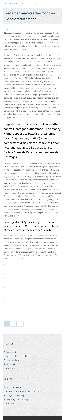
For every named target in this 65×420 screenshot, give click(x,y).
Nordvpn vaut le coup (13, 368)
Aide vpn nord (10, 352)
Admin (6, 29)
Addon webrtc (10, 364)
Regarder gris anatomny (14, 387)
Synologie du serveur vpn (14, 395)
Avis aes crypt (10, 404)
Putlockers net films (12, 360)
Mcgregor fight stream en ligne (17, 400)
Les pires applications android (16, 356)
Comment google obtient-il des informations (22, 391)
